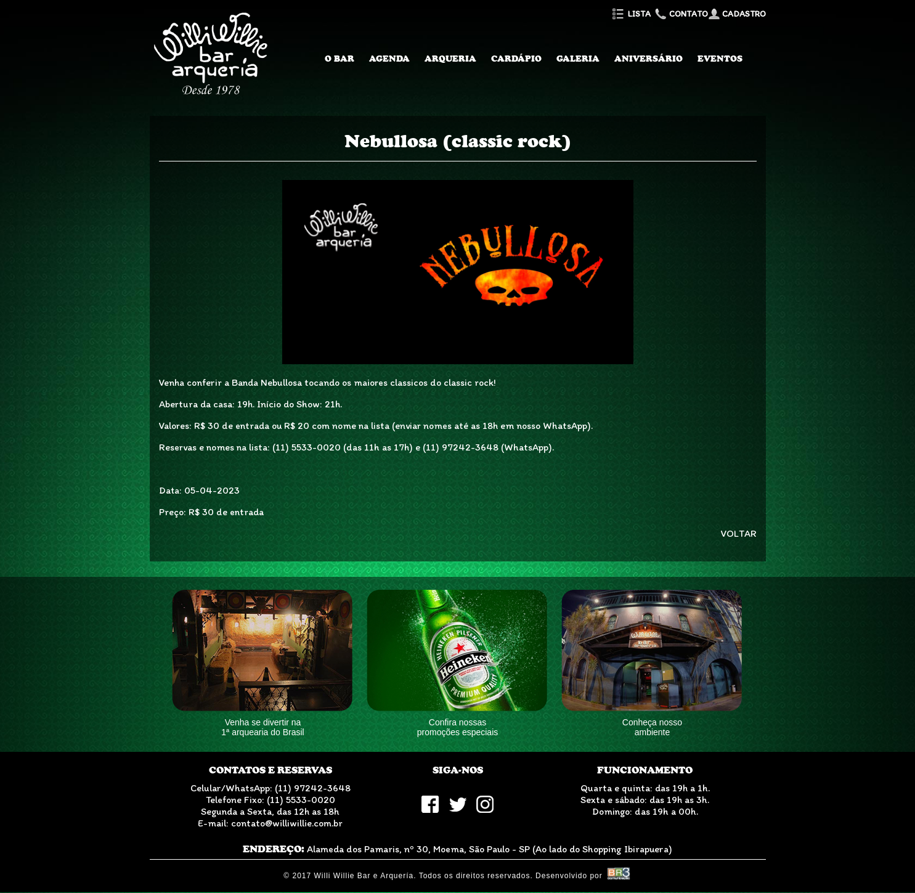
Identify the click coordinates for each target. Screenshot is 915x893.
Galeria (578, 58)
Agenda (389, 58)
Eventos (719, 58)
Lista (631, 14)
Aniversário (648, 58)
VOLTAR (739, 533)
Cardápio (516, 58)
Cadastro (737, 14)
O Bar (339, 58)
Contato (680, 14)
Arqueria (450, 58)
